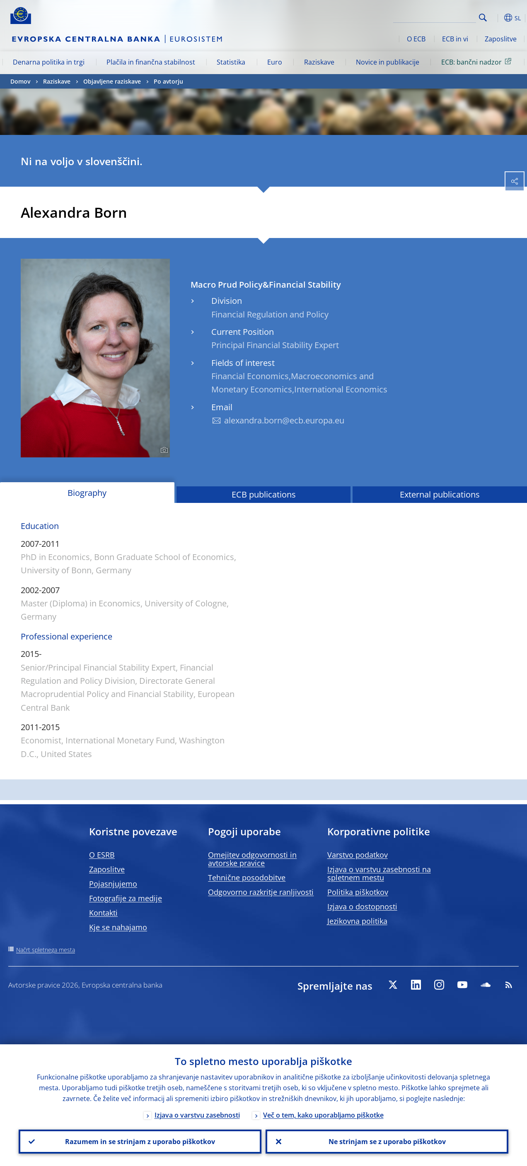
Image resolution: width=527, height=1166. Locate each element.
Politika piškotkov (357, 892)
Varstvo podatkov (357, 855)
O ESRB (102, 855)
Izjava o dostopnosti (362, 906)
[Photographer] (163, 450)
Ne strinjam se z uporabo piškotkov (387, 1141)
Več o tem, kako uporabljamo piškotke (323, 1115)
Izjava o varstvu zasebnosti (197, 1115)
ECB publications (264, 494)
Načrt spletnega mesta (45, 950)
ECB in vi (455, 38)
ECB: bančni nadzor (477, 62)
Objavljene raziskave (112, 81)
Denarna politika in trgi (49, 62)
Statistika (231, 62)
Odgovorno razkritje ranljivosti (261, 892)
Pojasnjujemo (113, 884)
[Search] (434, 16)
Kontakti (103, 913)
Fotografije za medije (125, 898)
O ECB (416, 38)
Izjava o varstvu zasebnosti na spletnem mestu (379, 873)
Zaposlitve (501, 38)
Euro (274, 62)
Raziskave (319, 62)
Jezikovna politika (357, 921)
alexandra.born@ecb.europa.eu (284, 420)
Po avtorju (168, 81)
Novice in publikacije (387, 62)
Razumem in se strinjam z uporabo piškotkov (140, 1141)
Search (483, 17)
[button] (496, 18)
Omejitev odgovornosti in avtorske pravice (252, 859)
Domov (20, 81)
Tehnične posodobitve (246, 877)
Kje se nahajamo (118, 927)
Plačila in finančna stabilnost (150, 62)
